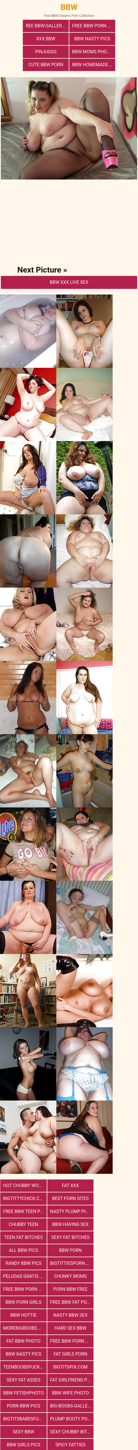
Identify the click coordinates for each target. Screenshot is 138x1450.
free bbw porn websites (70, 1276)
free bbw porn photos (70, 25)
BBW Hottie (115, 1250)
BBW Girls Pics (69, 1341)
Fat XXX (69, 1172)
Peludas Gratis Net (116, 1224)
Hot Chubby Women (24, 1172)
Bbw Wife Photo (23, 1315)
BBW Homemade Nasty (93, 51)
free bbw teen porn (70, 1185)
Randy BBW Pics (23, 1224)
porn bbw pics (69, 1315)
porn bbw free (115, 1237)
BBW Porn (115, 1211)
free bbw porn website (70, 1237)
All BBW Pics (69, 1211)
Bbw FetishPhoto (115, 1302)
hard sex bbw (115, 1263)
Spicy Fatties (115, 1341)
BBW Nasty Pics (23, 38)
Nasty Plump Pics (115, 1185)
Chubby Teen (23, 1198)
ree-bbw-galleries (25, 25)
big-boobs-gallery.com (116, 1315)
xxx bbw (114, 25)
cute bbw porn (46, 51)
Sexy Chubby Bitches (24, 1341)
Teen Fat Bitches (115, 1198)
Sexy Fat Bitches (23, 1211)
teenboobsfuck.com (70, 1289)
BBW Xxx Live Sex (69, 269)
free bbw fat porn (70, 1250)
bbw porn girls (23, 1250)
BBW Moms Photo (115, 38)
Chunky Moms (23, 1237)
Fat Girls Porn (23, 1289)
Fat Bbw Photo (23, 1276)
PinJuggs (69, 38)
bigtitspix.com (115, 1289)
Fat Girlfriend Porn (70, 1302)
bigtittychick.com (116, 1172)
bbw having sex (69, 1198)
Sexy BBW (115, 1328)
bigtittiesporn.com (70, 1224)
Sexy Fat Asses (23, 1302)
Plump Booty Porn (70, 1328)
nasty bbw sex (23, 1263)
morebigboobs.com (70, 1263)
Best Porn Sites (23, 1185)
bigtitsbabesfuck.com (24, 1328)
